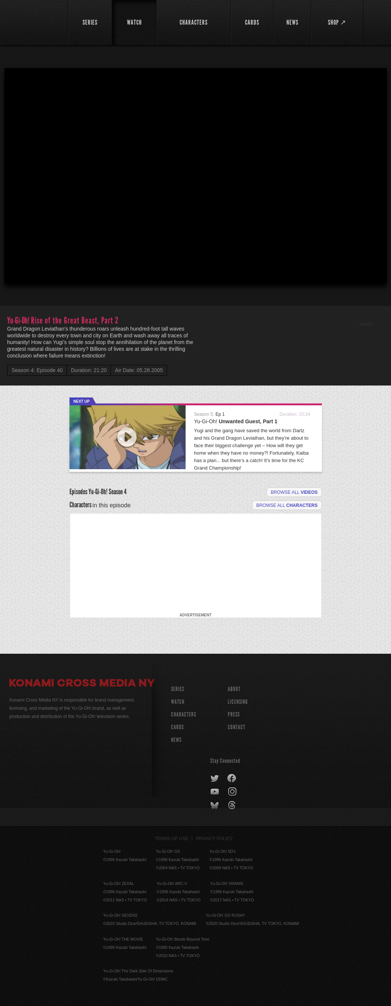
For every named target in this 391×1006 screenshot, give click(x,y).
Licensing (238, 701)
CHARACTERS (183, 714)
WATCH (177, 701)
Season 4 (118, 491)
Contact (236, 727)
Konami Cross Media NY (82, 684)
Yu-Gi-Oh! (235, 421)
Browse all (294, 492)
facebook (232, 778)
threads (233, 805)
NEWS (176, 739)
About (234, 689)
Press (234, 714)
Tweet (365, 324)
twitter (215, 778)
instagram (233, 791)
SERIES (177, 689)
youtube (215, 791)
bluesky (215, 805)
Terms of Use (171, 838)
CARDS (177, 727)
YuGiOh (36, 22)
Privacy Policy (214, 838)
